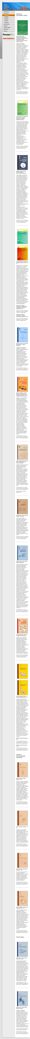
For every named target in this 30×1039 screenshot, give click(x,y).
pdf (20, 492)
